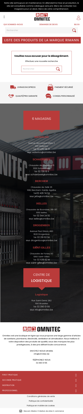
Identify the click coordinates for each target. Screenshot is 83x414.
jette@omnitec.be (44, 196)
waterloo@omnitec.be (44, 152)
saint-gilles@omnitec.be (44, 262)
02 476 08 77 (43, 149)
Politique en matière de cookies (41, 405)
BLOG (77, 24)
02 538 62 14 (43, 259)
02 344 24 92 (43, 215)
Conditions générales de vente (41, 396)
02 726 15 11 (43, 171)
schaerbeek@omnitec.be (43, 174)
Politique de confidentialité (41, 401)
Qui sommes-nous (13, 24)
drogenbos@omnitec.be (44, 240)
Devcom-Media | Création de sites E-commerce (44, 411)
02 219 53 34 (43, 237)
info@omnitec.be (44, 309)
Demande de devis (48, 24)
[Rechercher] (41, 30)
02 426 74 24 (43, 193)
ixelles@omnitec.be (44, 218)
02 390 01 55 (43, 306)
